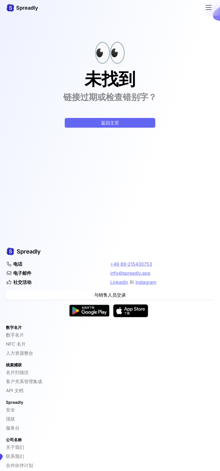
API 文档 (14, 390)
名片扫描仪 (17, 372)
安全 (10, 410)
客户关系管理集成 (24, 381)
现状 (10, 419)
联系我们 (15, 456)
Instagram (145, 282)
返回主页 (110, 123)
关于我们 (15, 447)
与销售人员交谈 (110, 295)
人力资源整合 (19, 353)
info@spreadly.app (130, 273)
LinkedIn (119, 282)
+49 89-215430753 (131, 264)
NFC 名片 (16, 344)
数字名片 (15, 335)
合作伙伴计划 (19, 465)
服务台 (13, 428)
